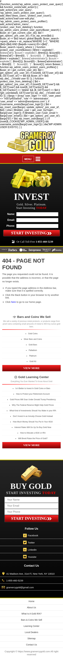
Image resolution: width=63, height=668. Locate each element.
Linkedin (32, 549)
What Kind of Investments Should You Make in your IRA (32, 411)
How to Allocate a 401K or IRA (33, 433)
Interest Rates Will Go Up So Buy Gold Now (32, 427)
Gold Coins (32, 333)
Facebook (33, 535)
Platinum (33, 356)
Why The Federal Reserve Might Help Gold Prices (33, 405)
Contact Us (31, 644)
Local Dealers (31, 632)
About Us (31, 607)
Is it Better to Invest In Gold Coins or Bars (32, 388)
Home (31, 601)
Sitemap (31, 638)
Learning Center (31, 626)
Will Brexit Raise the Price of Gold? (33, 438)
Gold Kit (32, 361)
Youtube (32, 557)
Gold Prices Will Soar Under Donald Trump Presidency (33, 399)
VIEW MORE (31, 368)
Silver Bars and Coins (33, 339)
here (13, 302)
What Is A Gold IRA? (31, 613)
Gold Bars (33, 345)
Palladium (33, 350)
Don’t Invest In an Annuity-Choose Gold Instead (33, 416)
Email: (11, 220)
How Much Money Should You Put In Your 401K (33, 422)
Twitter (31, 542)
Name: (11, 214)
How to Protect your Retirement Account (33, 394)
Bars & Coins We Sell (31, 620)
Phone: (10, 225)
